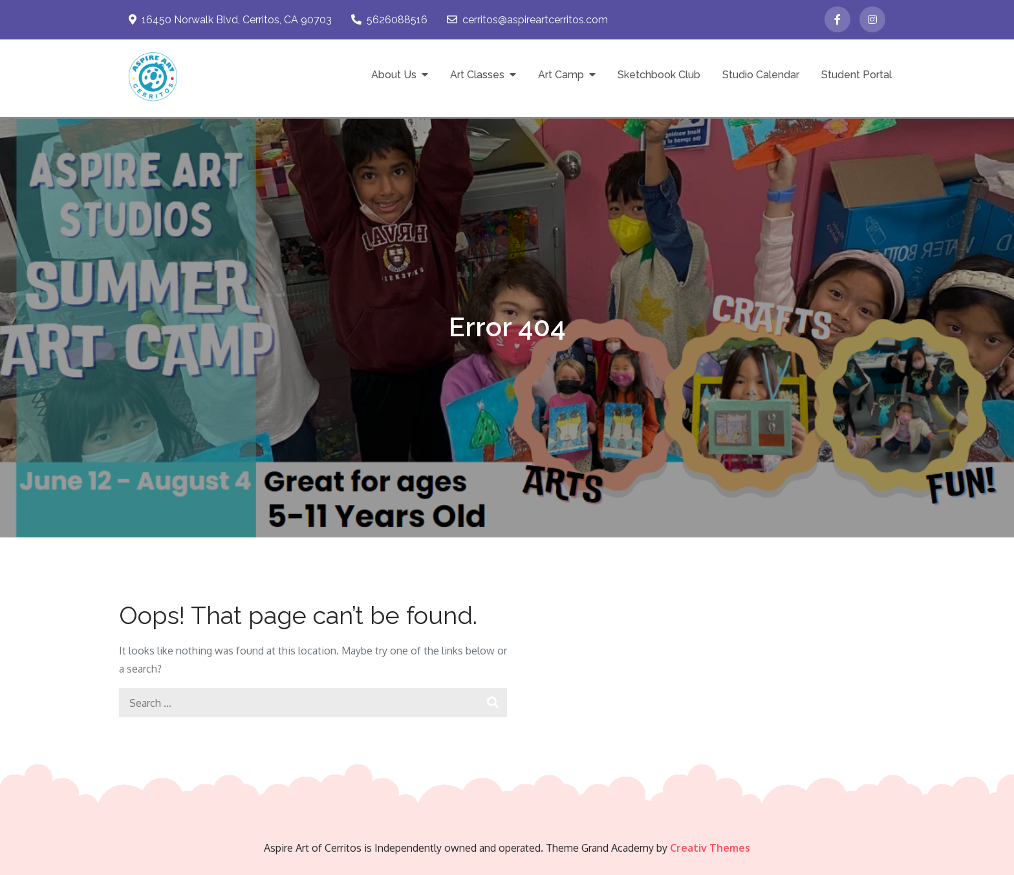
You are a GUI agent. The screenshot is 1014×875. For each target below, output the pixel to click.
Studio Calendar (760, 75)
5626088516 (389, 20)
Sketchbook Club (659, 75)
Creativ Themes (710, 847)
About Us (393, 75)
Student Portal (856, 75)
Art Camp (561, 75)
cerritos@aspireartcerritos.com (527, 20)
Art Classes (477, 75)
